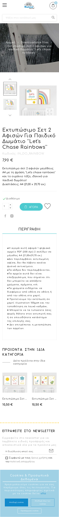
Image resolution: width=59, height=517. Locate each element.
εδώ (43, 493)
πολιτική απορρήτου (22, 461)
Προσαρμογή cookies (29, 511)
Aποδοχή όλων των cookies (42, 502)
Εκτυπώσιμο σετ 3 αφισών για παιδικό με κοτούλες (44, 398)
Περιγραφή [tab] (29, 229)
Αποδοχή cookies (16, 502)
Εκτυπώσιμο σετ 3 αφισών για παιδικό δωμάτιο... (14, 398)
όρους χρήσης (39, 458)
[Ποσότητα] (5, 206)
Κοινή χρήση (5, 215)
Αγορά (33, 207)
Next (10, 115)
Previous (10, 79)
